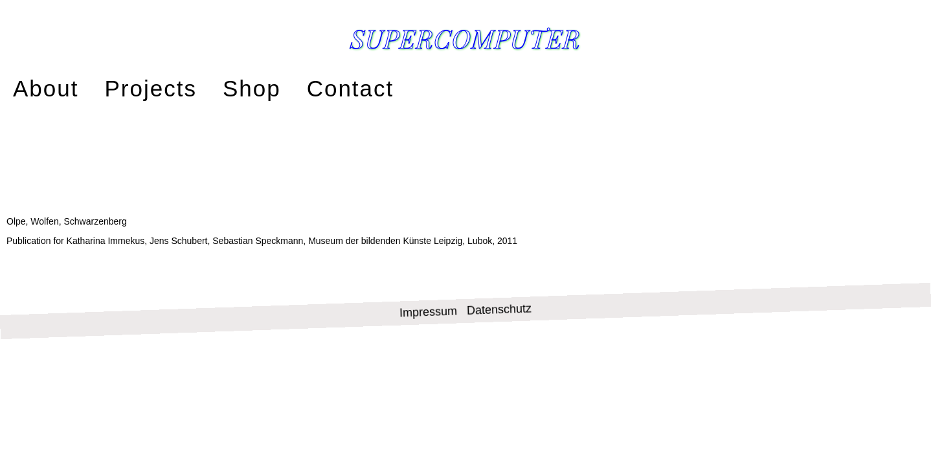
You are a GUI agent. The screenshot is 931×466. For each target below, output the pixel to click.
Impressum (428, 267)
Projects (130, 86)
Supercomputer (465, 38)
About (40, 86)
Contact (304, 86)
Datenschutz (499, 265)
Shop (217, 86)
